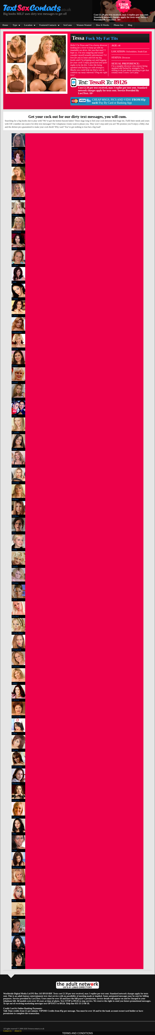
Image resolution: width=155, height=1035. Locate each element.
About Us (18, 1031)
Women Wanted (84, 25)
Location (28, 25)
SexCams (67, 25)
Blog (130, 25)
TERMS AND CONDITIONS (77, 1033)
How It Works (102, 25)
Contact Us (7, 1031)
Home (5, 25)
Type (15, 25)
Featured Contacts (47, 25)
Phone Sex (118, 25)
